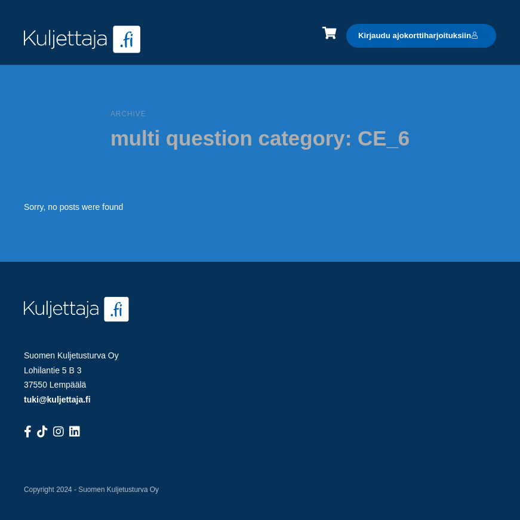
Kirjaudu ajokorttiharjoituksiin (418, 35)
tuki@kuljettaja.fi (57, 399)
